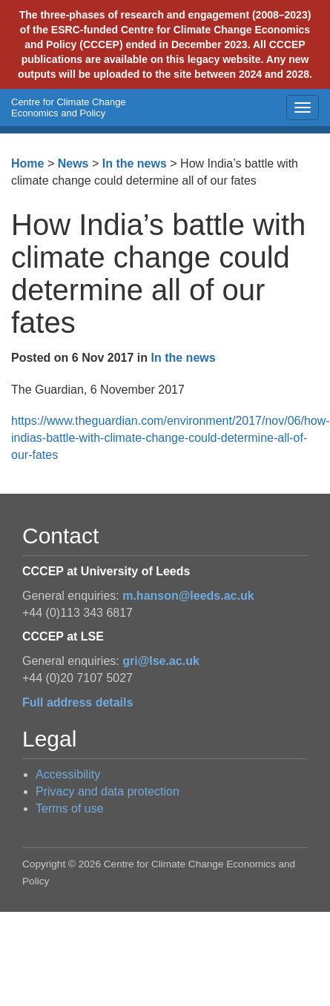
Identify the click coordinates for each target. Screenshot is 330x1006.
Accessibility (68, 774)
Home (27, 163)
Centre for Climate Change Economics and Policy (68, 107)
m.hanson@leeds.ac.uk (188, 595)
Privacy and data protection (107, 791)
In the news (134, 163)
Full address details (77, 702)
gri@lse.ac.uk (160, 661)
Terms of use (70, 808)
